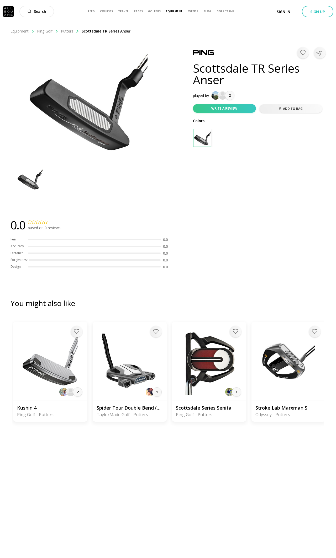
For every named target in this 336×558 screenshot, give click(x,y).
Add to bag (291, 108)
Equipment (22, 31)
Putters (70, 31)
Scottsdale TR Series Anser (106, 31)
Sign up (317, 11)
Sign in (283, 11)
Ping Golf (47, 31)
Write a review (224, 108)
